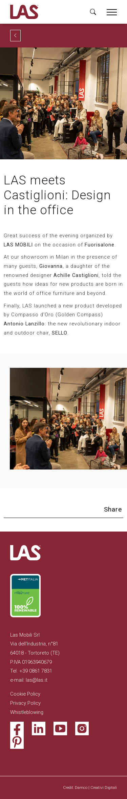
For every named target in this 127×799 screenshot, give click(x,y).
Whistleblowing (26, 712)
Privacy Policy (25, 703)
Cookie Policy (25, 694)
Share (113, 509)
